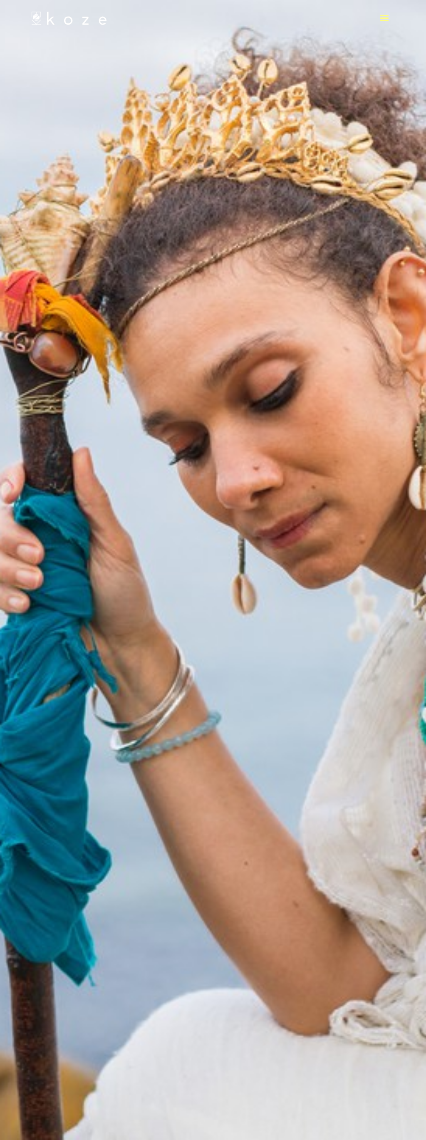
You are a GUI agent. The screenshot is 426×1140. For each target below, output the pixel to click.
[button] (384, 18)
